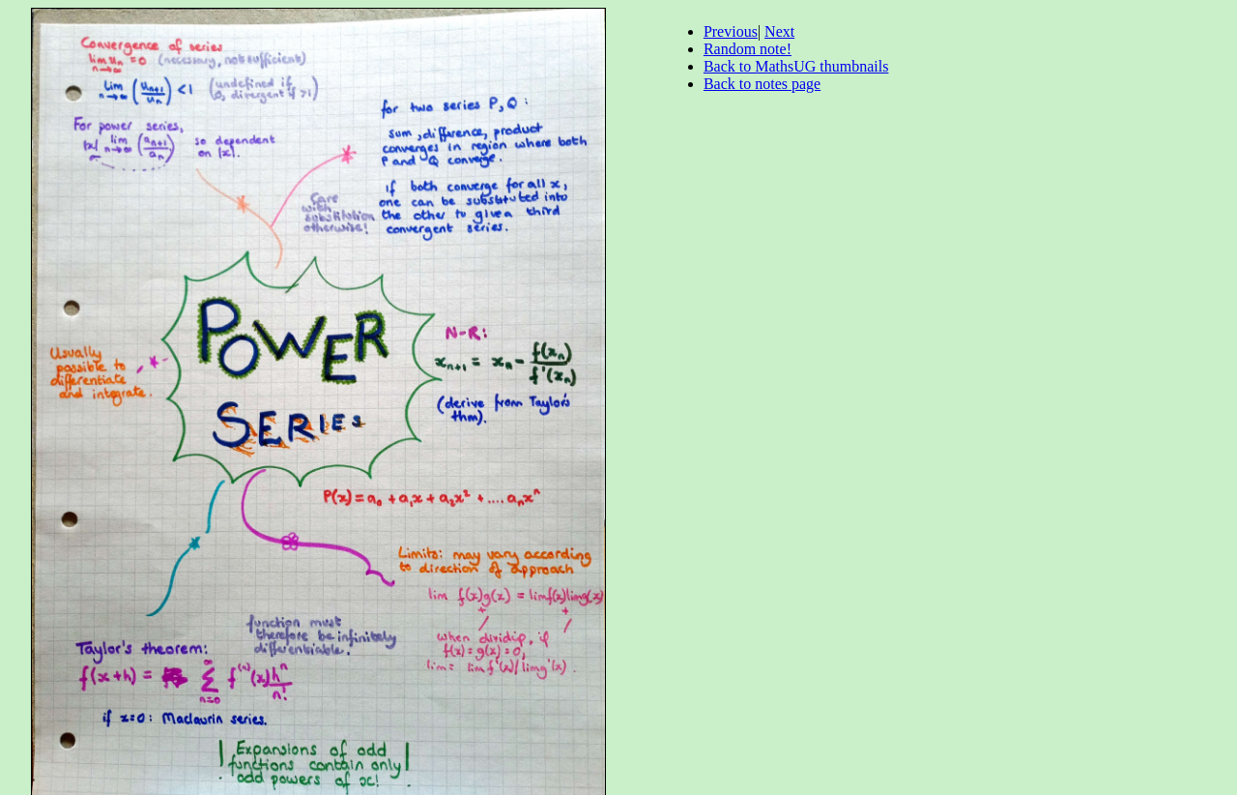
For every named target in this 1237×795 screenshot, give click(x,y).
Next (779, 31)
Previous (731, 31)
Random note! (747, 49)
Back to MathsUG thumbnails (796, 66)
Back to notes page (762, 83)
